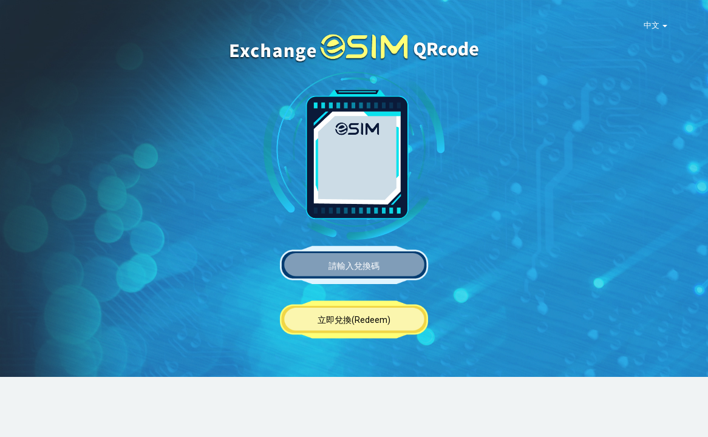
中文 (655, 25)
